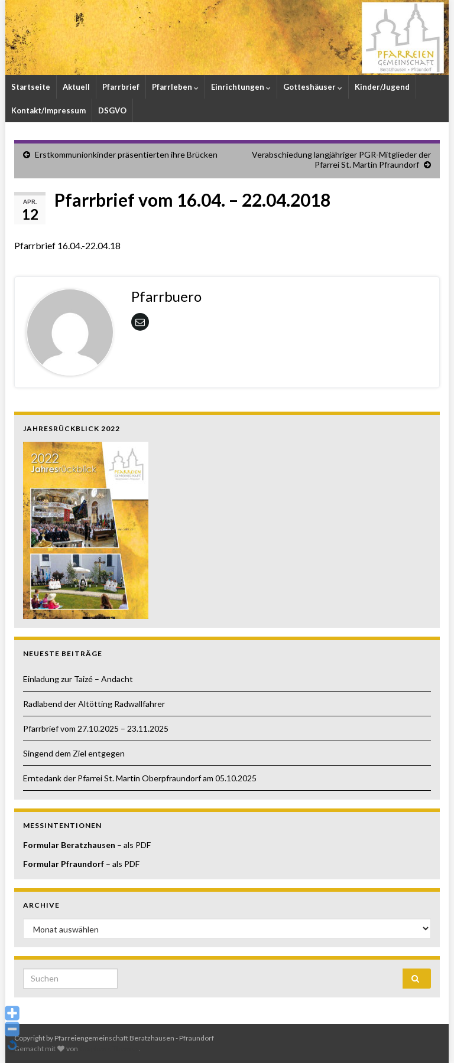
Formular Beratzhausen (69, 845)
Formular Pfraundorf (63, 864)
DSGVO (112, 110)
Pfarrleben (175, 87)
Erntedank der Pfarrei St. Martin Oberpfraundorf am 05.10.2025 (140, 778)
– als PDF (133, 845)
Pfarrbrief (121, 87)
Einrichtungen (241, 87)
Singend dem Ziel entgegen (74, 753)
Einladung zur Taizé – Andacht (78, 679)
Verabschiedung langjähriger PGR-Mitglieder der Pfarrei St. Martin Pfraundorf (341, 159)
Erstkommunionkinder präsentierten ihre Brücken (126, 154)
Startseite (30, 87)
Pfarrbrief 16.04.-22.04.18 (67, 245)
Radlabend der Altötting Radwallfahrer (94, 704)
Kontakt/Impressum (48, 110)
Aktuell (76, 87)
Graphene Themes (109, 1048)
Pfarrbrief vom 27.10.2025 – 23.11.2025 (95, 728)
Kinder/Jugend (382, 87)
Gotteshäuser (312, 87)
